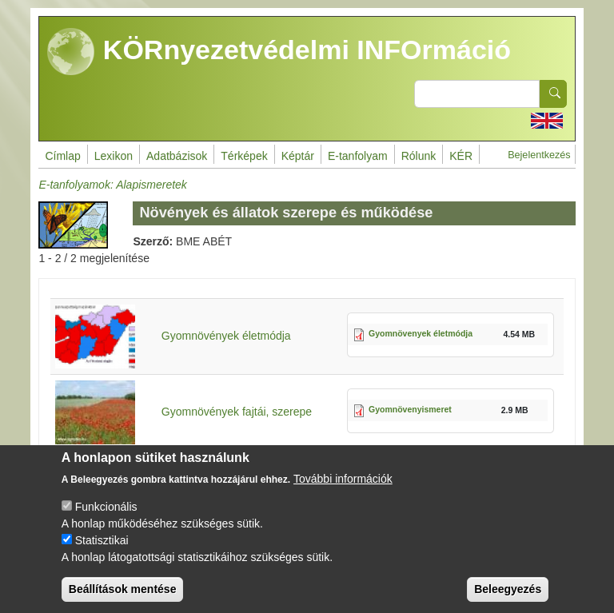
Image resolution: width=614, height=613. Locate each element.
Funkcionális (106, 521)
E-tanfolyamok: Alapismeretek (112, 184)
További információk (343, 493)
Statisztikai (102, 554)
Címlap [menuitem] (62, 155)
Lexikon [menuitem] (113, 155)
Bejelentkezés (539, 155)
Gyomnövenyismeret (410, 409)
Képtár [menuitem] (297, 155)
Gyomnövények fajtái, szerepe (236, 411)
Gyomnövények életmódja (226, 335)
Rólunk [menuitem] (419, 155)
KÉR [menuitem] (460, 155)
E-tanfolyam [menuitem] (358, 155)
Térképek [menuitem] (244, 155)
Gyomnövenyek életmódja (420, 333)
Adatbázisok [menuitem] (176, 155)
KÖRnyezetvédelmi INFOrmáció (279, 52)
